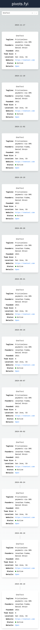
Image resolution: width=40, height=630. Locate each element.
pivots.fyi (20, 4)
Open (17, 66)
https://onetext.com (25, 60)
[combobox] (3, 13)
